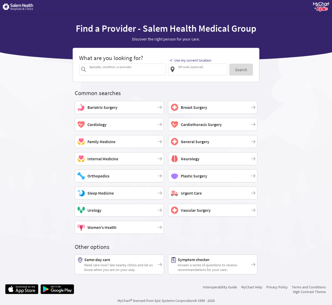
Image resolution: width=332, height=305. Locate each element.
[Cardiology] (119, 124)
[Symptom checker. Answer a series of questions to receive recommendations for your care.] (212, 264)
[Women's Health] (119, 227)
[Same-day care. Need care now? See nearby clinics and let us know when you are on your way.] (119, 264)
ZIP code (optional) (190, 67)
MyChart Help (251, 287)
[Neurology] (212, 158)
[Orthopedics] (119, 176)
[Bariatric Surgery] (119, 107)
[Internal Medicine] (119, 158)
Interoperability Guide (220, 287)
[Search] (241, 69)
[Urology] (119, 210)
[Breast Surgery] (212, 107)
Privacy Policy (277, 287)
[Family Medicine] (119, 141)
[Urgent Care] (212, 193)
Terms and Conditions (309, 287)
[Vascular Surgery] (212, 210)
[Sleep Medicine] (119, 193)
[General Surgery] (212, 141)
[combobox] (127, 69)
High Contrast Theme (309, 291)
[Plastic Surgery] (212, 176)
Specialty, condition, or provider (110, 67)
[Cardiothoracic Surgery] (212, 124)
